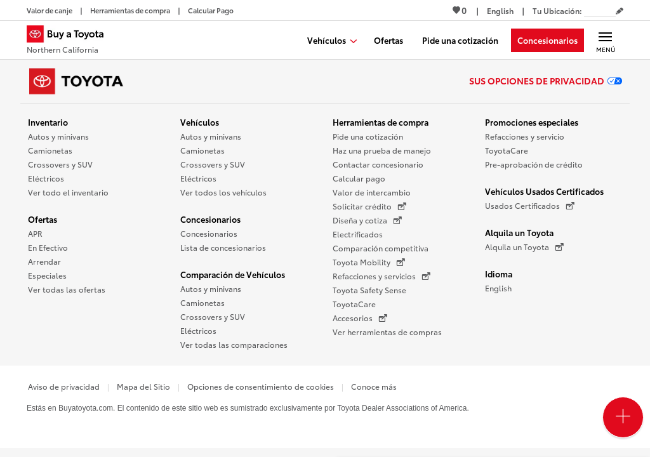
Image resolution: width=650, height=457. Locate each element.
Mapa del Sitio (143, 386)
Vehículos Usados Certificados (544, 191)
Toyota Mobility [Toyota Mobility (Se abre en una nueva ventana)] (369, 262)
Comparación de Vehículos (232, 274)
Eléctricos (46, 178)
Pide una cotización (368, 136)
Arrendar (44, 261)
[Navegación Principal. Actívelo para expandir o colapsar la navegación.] (605, 40)
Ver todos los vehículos (223, 192)
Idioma (498, 273)
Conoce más (374, 386)
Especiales (47, 275)
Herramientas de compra (380, 122)
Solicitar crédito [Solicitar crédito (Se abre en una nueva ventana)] (369, 206)
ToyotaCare (354, 303)
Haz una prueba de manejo (382, 150)
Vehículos (199, 122)
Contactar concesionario (378, 164)
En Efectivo (48, 247)
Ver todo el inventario (68, 192)
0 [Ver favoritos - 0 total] (460, 10)
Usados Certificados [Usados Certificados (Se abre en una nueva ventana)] (529, 206)
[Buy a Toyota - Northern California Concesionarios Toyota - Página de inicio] (70, 41)
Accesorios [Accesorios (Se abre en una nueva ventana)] (360, 318)
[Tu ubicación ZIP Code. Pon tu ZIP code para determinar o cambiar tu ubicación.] (600, 10)
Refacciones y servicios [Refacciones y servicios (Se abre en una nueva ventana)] (381, 276)
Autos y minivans (58, 136)
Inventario (48, 122)
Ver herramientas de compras (387, 331)
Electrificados (358, 233)
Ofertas (42, 219)
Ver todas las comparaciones (234, 344)
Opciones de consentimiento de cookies (260, 386)
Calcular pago (359, 178)
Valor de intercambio (372, 192)
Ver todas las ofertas (66, 289)
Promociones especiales (531, 122)
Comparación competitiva (380, 247)
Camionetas (50, 150)
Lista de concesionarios (223, 247)
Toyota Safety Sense (369, 289)
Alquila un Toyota (519, 232)
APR (35, 233)
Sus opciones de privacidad (545, 80)
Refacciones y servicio (524, 136)
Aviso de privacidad (64, 386)
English (498, 287)
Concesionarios (210, 219)
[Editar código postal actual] (619, 11)
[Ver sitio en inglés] (500, 10)
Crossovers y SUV (60, 164)
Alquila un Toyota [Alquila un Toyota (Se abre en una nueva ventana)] (524, 247)
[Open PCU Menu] (623, 417)
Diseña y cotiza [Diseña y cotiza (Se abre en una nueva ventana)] (367, 220)
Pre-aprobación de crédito (534, 164)
